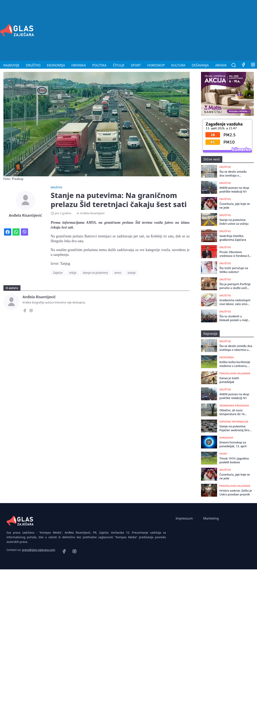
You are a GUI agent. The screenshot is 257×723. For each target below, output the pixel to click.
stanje (132, 273)
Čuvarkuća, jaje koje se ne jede (234, 205)
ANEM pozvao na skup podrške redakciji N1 (234, 189)
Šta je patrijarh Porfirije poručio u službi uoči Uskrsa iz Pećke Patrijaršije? (235, 286)
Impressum (184, 518)
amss (117, 273)
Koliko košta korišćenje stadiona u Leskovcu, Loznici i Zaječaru (234, 364)
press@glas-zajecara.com (38, 550)
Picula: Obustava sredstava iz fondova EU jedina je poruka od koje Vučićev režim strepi (235, 254)
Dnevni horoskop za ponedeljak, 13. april (233, 444)
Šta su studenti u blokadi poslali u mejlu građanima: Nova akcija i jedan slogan (235, 318)
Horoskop (156, 65)
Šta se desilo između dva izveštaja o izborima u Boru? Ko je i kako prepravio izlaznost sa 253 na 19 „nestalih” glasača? (235, 174)
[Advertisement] (201, 30)
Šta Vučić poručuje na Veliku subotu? (233, 270)
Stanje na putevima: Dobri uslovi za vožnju (234, 222)
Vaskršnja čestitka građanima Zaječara (232, 238)
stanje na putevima (95, 273)
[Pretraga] (234, 65)
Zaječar (58, 273)
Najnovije (11, 65)
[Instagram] (31, 311)
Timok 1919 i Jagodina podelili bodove (234, 460)
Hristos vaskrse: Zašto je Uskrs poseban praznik (235, 492)
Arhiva (221, 65)
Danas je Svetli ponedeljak (229, 380)
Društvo (33, 65)
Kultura (178, 65)
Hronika (78, 65)
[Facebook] (243, 65)
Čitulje (118, 65)
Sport (136, 65)
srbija (72, 273)
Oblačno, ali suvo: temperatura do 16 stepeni (232, 412)
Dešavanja (200, 65)
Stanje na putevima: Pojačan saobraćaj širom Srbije (235, 428)
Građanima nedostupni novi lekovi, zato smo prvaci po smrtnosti (234, 302)
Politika (99, 65)
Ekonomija (56, 65)
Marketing (211, 518)
